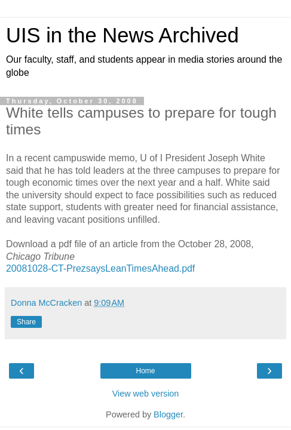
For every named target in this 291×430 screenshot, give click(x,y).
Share (26, 322)
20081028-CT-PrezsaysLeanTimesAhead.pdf (100, 268)
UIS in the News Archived (122, 35)
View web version (145, 393)
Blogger (168, 414)
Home (145, 371)
